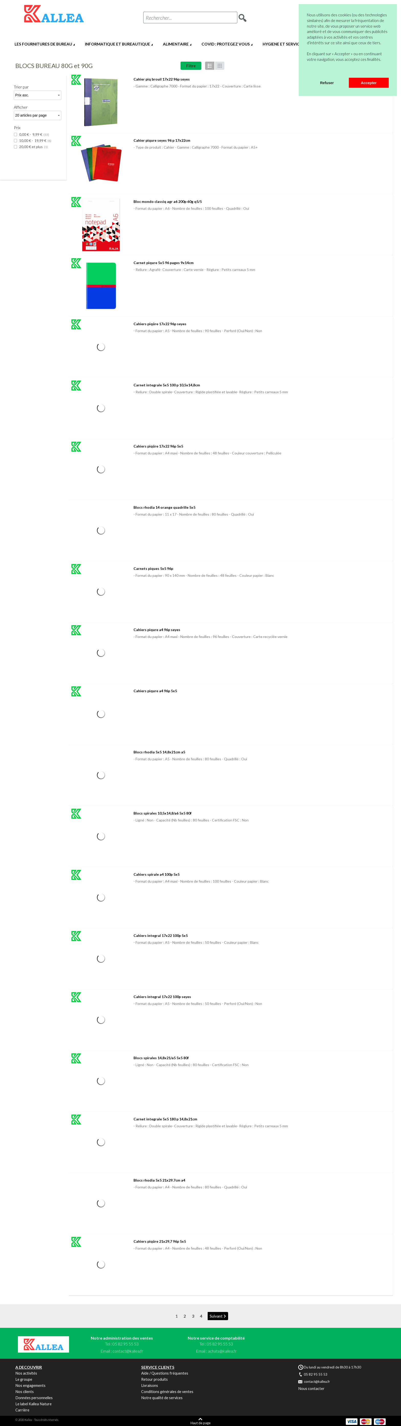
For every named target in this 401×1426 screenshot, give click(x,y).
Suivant (216, 1315)
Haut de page (200, 1423)
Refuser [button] (327, 83)
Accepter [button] (369, 83)
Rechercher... (159, 18)
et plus (33, 147)
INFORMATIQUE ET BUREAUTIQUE (117, 44)
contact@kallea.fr (128, 1351)
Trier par (21, 86)
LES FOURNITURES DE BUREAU (43, 44)
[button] (307, 71)
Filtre (191, 65)
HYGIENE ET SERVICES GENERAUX (294, 44)
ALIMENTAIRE (176, 44)
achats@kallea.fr (222, 1351)
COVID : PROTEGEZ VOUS (226, 44)
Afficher (21, 107)
